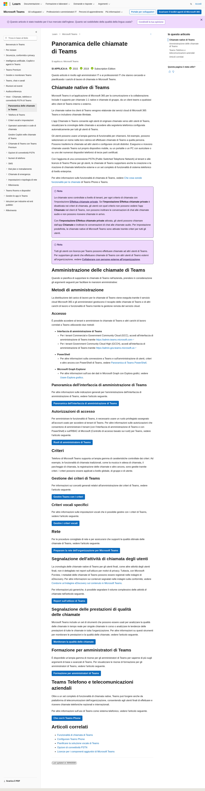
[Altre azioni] (150, 34)
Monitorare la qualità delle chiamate (74, 642)
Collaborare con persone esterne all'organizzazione (111, 259)
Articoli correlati (176, 57)
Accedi (198, 4)
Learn (54, 34)
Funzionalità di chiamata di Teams (75, 735)
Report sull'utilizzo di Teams (69, 601)
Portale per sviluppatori (142, 12)
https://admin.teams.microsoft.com (114, 339)
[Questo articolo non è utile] (173, 71)
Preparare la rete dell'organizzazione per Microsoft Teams (86, 550)
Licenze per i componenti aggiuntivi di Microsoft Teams (86, 751)
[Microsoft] (5, 4)
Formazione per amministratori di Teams (76, 673)
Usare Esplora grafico (71, 377)
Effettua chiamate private (84, 201)
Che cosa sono (132, 178)
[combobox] (20, 38)
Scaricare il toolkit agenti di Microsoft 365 (179, 12)
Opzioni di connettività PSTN (72, 747)
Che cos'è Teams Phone (67, 718)
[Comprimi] (36, 32)
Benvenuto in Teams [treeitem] (15, 44)
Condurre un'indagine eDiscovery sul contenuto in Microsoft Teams (87, 583)
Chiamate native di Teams (182, 40)
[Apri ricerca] (191, 4)
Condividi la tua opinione (151, 22)
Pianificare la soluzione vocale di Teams (78, 743)
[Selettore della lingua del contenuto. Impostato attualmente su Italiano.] (10, 786)
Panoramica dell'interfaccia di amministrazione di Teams (85, 403)
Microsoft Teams (69, 34)
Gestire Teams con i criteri (68, 497)
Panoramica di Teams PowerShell (128, 362)
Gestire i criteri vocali (66, 523)
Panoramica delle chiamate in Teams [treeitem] (21, 108)
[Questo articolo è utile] (169, 71)
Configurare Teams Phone (71, 739)
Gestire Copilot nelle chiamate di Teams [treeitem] (22, 136)
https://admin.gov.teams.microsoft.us (115, 348)
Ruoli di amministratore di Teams (72, 442)
